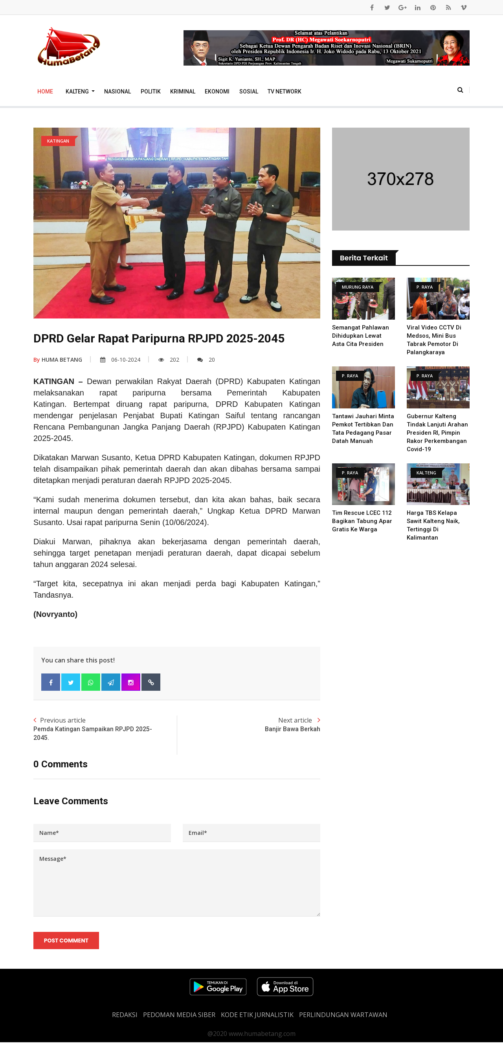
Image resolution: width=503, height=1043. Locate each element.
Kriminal (182, 91)
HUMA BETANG (57, 359)
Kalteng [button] (78, 91)
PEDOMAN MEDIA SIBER (179, 1015)
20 (206, 359)
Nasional (117, 91)
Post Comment (66, 940)
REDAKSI (125, 1015)
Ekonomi (217, 91)
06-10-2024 (120, 359)
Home (45, 91)
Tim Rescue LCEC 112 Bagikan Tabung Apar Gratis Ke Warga (362, 521)
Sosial (248, 91)
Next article (248, 725)
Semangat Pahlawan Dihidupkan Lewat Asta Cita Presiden (360, 336)
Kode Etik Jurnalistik (257, 1015)
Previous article (105, 729)
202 (168, 359)
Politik (151, 91)
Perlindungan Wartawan (343, 1015)
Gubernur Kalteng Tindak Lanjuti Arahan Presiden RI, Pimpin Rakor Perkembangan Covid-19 (437, 433)
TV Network (284, 91)
